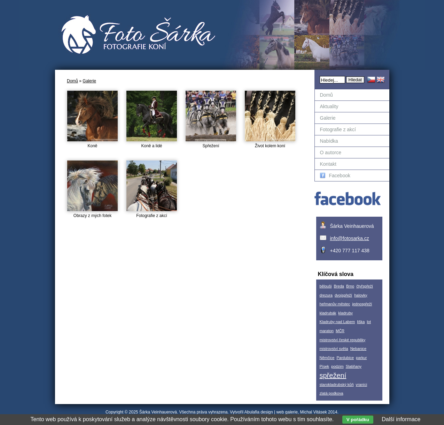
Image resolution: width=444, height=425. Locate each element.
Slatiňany (353, 366)
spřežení (333, 375)
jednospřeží (362, 304)
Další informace (401, 419)
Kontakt (328, 164)
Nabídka (329, 141)
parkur (361, 358)
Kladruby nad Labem (337, 322)
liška (361, 322)
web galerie (286, 412)
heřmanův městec (335, 304)
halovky (360, 295)
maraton (327, 331)
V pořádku (357, 419)
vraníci (361, 384)
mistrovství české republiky (343, 340)
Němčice (327, 358)
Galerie (89, 81)
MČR (340, 331)
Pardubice (345, 358)
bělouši (326, 286)
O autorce (330, 152)
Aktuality (329, 106)
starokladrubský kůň (337, 384)
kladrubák (328, 313)
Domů (72, 81)
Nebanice (358, 348)
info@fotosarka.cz (349, 238)
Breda (339, 286)
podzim (337, 366)
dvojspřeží (343, 295)
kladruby (345, 313)
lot (369, 322)
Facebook (335, 175)
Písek (324, 366)
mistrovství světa (334, 348)
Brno (350, 286)
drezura (326, 295)
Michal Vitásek (313, 412)
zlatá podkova (331, 393)
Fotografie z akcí (338, 129)
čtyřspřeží (364, 286)
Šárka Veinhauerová (158, 412)
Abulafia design (258, 412)
